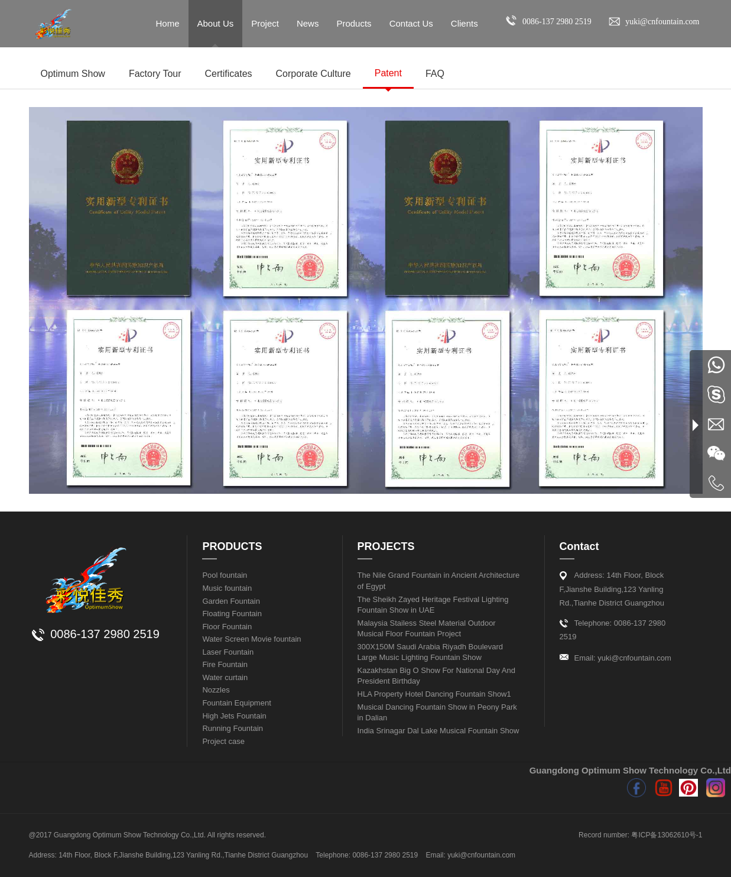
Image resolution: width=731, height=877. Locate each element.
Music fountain (227, 588)
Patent (388, 73)
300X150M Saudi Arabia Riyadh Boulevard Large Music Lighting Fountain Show (430, 652)
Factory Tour (155, 74)
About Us (215, 23)
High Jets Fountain (234, 715)
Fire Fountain (225, 664)
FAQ (434, 74)
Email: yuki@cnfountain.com (622, 657)
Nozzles (215, 689)
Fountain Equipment (236, 702)
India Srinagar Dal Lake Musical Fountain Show (438, 730)
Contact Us (411, 23)
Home (168, 23)
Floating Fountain (231, 613)
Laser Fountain (228, 652)
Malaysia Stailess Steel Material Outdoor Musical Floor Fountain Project (427, 629)
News (308, 23)
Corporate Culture (313, 74)
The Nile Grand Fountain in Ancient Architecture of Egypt (439, 581)
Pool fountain (224, 575)
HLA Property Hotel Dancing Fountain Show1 (434, 694)
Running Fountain (232, 728)
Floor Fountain (227, 626)
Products (353, 23)
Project (265, 23)
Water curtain (225, 677)
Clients (464, 23)
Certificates (228, 74)
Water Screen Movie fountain (251, 639)
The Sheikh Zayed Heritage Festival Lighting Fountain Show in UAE (433, 605)
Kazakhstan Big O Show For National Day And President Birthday (436, 676)
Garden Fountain (231, 601)
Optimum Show (73, 74)
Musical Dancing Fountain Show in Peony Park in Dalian (437, 713)
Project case (223, 741)
